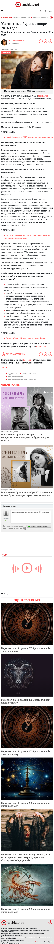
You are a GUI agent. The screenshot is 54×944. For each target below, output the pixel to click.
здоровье (12, 374)
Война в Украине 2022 (43, 17)
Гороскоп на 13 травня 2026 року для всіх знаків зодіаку (25, 701)
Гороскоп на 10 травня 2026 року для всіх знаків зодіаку (25, 910)
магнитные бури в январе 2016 (22, 379)
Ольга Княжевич (16, 41)
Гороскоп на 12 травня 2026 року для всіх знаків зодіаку (25, 753)
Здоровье (6, 52)
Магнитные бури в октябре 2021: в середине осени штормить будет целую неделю (25, 437)
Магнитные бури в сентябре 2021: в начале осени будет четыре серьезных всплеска (27, 494)
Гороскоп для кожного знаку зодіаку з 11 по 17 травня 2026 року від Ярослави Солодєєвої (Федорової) (25, 857)
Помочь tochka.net (21, 17)
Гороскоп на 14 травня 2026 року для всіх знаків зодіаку (25, 650)
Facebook (27, 360)
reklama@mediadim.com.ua (35, 942)
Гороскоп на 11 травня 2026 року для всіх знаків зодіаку (25, 804)
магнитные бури (16, 377)
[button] (45, 11)
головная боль (29, 374)
